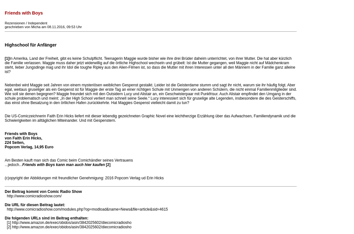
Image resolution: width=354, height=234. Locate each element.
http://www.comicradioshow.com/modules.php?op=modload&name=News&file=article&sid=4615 (87, 209)
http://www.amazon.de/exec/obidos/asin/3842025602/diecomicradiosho (71, 222)
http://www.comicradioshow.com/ (34, 196)
